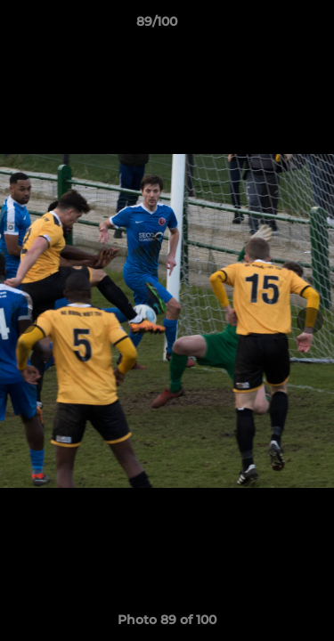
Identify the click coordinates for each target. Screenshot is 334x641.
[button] (270, 26)
